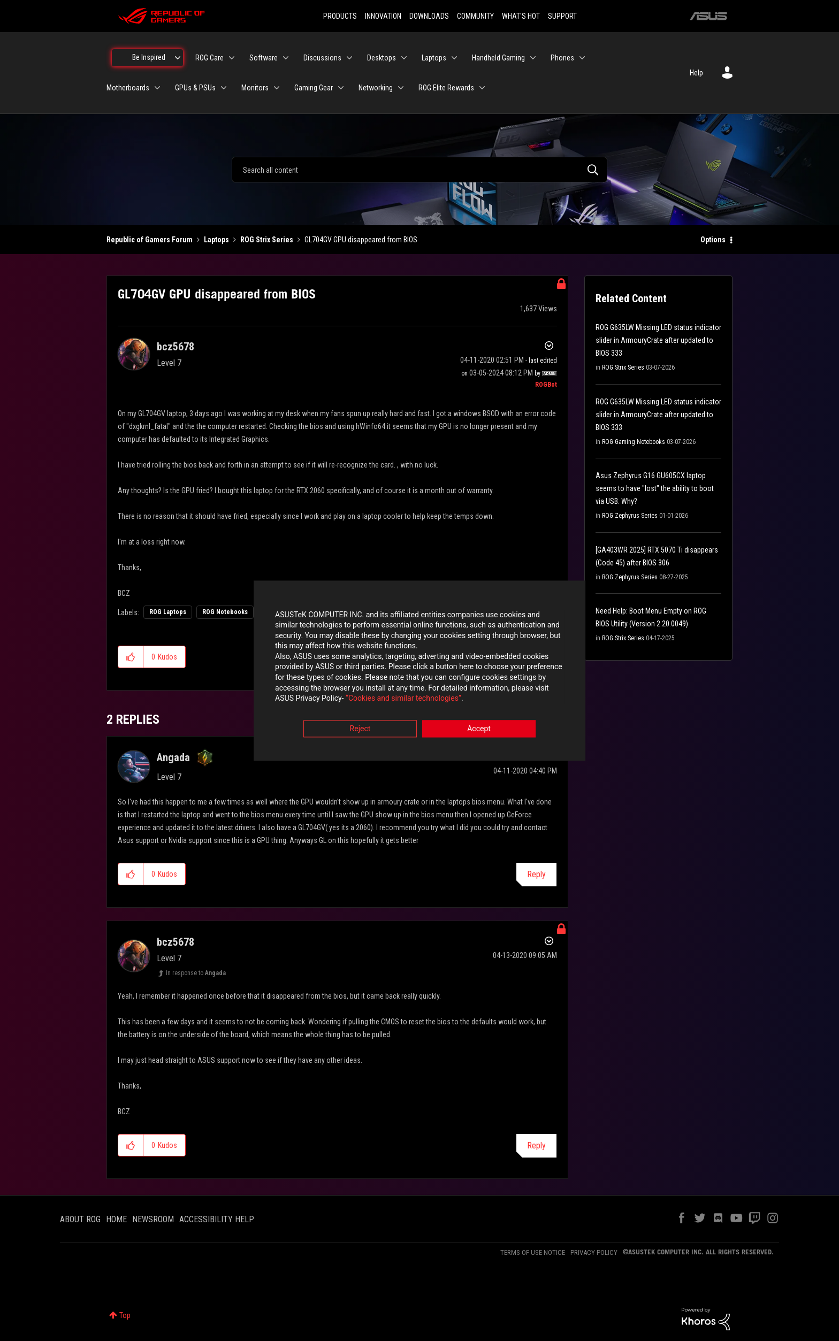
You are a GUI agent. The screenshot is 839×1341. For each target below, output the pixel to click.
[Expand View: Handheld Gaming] (533, 57)
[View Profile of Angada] (173, 757)
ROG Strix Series (266, 239)
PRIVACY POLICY (593, 1252)
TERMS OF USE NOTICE (532, 1252)
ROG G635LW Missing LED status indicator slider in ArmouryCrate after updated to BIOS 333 (658, 340)
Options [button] (713, 239)
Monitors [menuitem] (255, 87)
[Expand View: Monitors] (276, 87)
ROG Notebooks (225, 612)
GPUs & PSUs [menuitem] (195, 87)
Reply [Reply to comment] (536, 874)
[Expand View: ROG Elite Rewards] (482, 87)
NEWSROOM (153, 1219)
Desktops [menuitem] (381, 57)
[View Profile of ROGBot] (546, 384)
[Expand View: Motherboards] (157, 87)
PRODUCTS (340, 16)
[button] (130, 657)
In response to (196, 973)
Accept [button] (479, 729)
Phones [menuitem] (562, 57)
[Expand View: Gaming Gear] (340, 87)
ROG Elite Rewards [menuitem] (446, 87)
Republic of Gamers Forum (149, 239)
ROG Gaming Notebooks (633, 442)
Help (696, 72)
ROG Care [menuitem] (209, 57)
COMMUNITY (475, 16)
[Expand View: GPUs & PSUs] (223, 87)
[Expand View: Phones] (582, 57)
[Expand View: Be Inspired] (177, 57)
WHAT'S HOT (521, 16)
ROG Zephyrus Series (630, 515)
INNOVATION (383, 16)
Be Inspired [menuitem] (148, 57)
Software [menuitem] (263, 57)
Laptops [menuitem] (434, 57)
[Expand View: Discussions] (349, 57)
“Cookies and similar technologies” (349, 699)
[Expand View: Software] (285, 57)
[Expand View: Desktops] (404, 57)
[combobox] (419, 169)
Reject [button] (360, 729)
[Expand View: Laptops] (454, 57)
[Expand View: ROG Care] (231, 57)
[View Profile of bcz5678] (175, 346)
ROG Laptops (167, 612)
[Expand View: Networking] (400, 87)
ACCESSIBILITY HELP (216, 1219)
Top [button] (125, 1315)
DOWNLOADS (429, 16)
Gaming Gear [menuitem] (313, 87)
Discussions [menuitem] (322, 57)
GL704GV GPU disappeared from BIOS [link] (360, 239)
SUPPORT (562, 16)
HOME (116, 1219)
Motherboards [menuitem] (127, 87)
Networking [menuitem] (376, 87)
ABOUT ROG (80, 1219)
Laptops (216, 239)
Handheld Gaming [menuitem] (498, 57)
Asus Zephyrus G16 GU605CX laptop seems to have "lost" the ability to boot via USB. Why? (655, 488)
